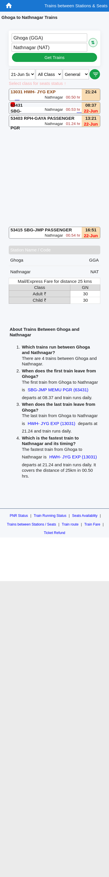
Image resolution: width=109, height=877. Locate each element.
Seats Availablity (84, 516)
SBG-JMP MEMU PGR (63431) (58, 389)
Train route (70, 524)
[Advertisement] (54, 177)
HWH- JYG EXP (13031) (51, 423)
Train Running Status (50, 516)
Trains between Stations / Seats (31, 524)
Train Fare (92, 524)
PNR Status (19, 516)
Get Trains (54, 57)
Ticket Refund (54, 533)
